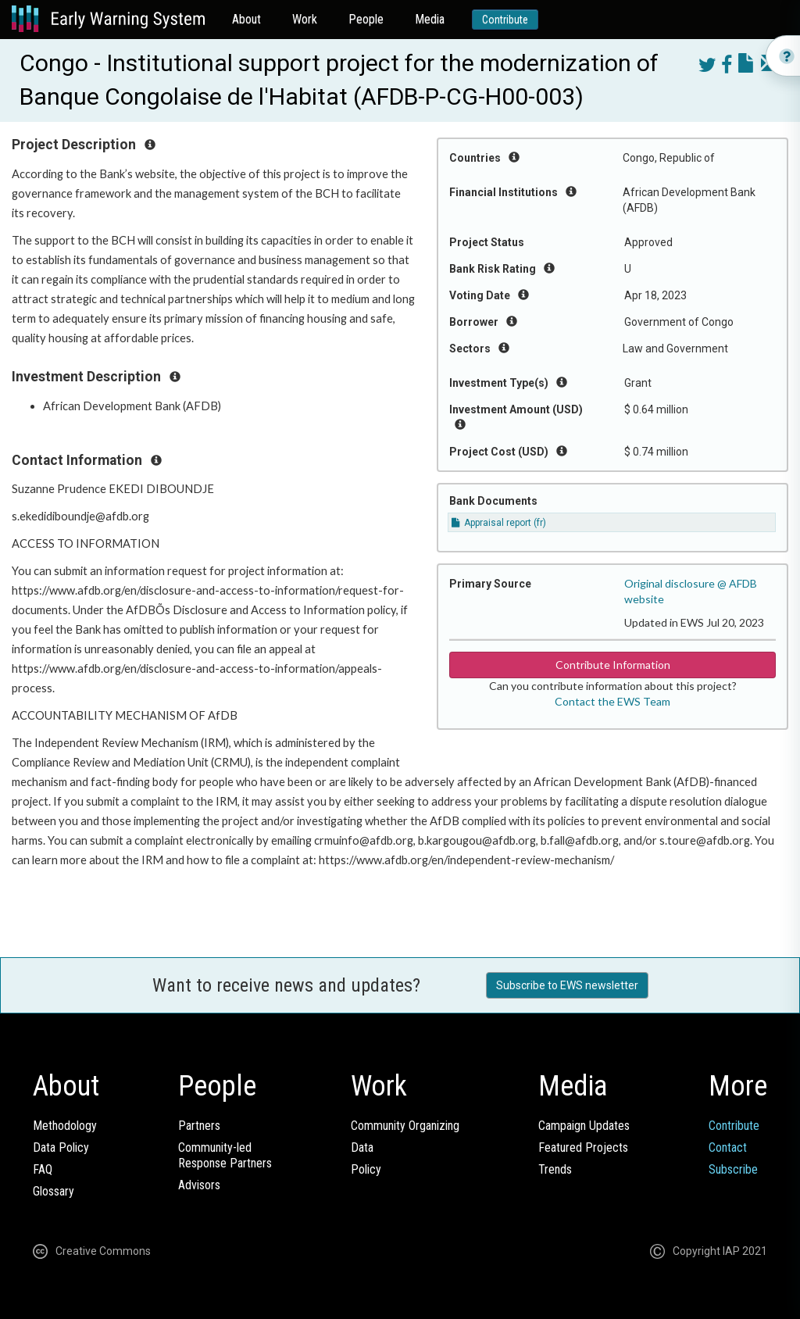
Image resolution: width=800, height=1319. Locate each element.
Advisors (199, 1185)
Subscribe (733, 1169)
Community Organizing (405, 1125)
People (366, 19)
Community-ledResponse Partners (225, 1155)
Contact (728, 1147)
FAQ (42, 1169)
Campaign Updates (584, 1125)
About (246, 19)
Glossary (53, 1191)
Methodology (65, 1125)
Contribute (505, 19)
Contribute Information (612, 664)
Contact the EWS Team (612, 701)
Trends (555, 1169)
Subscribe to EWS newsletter (567, 985)
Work (304, 19)
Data (362, 1147)
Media (430, 19)
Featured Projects (583, 1147)
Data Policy (61, 1147)
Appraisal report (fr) (499, 522)
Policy (366, 1169)
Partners (199, 1125)
